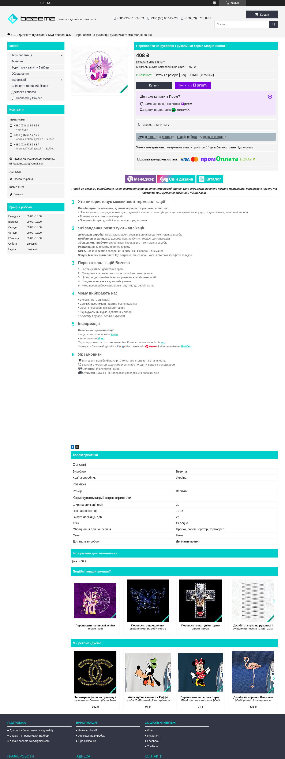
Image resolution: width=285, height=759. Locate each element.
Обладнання (20, 73)
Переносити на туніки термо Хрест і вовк (200, 627)
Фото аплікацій (87, 730)
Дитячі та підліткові (32, 35)
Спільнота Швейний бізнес (30, 86)
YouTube (152, 746)
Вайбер (186, 346)
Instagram (153, 735)
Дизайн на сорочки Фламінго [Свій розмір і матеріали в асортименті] (253, 699)
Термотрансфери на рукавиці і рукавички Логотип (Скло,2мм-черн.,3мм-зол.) (95, 699)
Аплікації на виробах (91, 735)
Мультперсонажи (59, 35)
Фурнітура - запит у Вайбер (30, 67)
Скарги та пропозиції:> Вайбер (29, 735)
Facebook (153, 741)
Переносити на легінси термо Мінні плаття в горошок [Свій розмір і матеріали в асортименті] (200, 699)
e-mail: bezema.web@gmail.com (30, 741)
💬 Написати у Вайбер (27, 98)
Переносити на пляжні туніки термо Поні (95, 627)
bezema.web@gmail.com (29, 163)
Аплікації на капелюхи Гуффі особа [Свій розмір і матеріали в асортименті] (148, 699)
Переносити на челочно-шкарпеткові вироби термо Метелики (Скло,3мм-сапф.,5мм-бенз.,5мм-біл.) (148, 627)
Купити (154, 85)
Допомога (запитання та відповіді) (31, 730)
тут (163, 342)
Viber (150, 730)
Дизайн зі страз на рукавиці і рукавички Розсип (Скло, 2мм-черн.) (253, 627)
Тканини (17, 61)
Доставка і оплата (24, 92)
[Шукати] (273, 24)
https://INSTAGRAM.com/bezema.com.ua (35, 158)
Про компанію (87, 741)
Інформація (19, 79)
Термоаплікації (22, 55)
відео (114, 334)
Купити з (193, 85)
